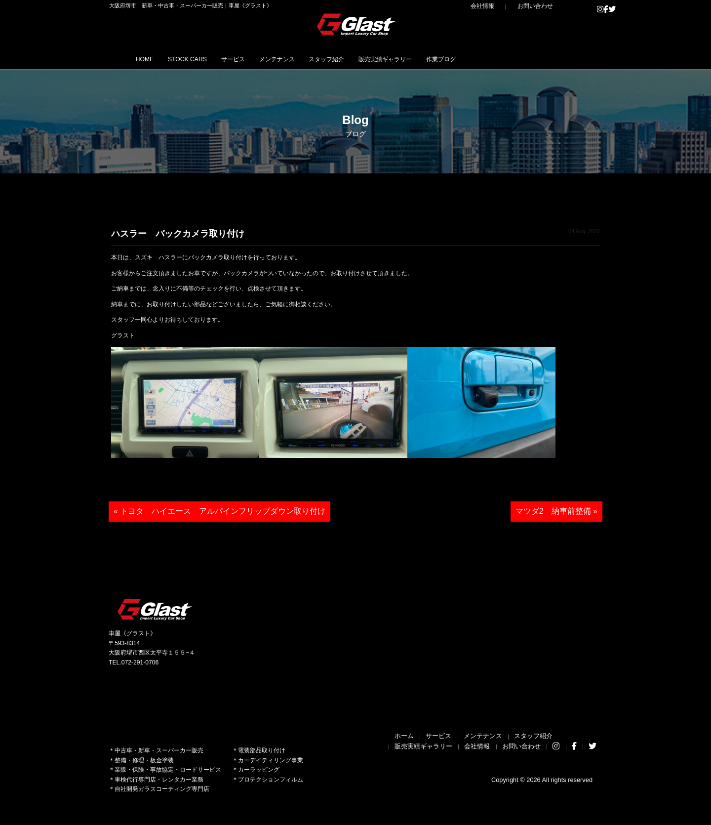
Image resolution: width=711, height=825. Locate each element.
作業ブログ (529, 59)
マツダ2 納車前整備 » (556, 511)
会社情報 (504, 6)
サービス (265, 59)
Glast (155, 609)
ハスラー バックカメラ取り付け (177, 234)
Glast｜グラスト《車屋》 (357, 24)
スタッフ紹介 (385, 59)
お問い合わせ (543, 6)
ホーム (404, 736)
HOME (150, 59)
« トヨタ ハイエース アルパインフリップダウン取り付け (219, 511)
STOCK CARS (206, 59)
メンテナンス (322, 59)
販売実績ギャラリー (459, 59)
